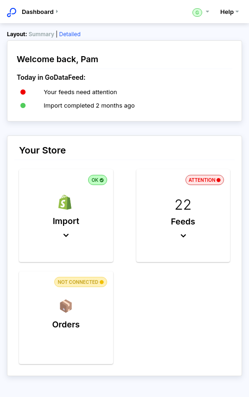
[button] (66, 215)
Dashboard (41, 11)
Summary (41, 34)
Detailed (70, 34)
